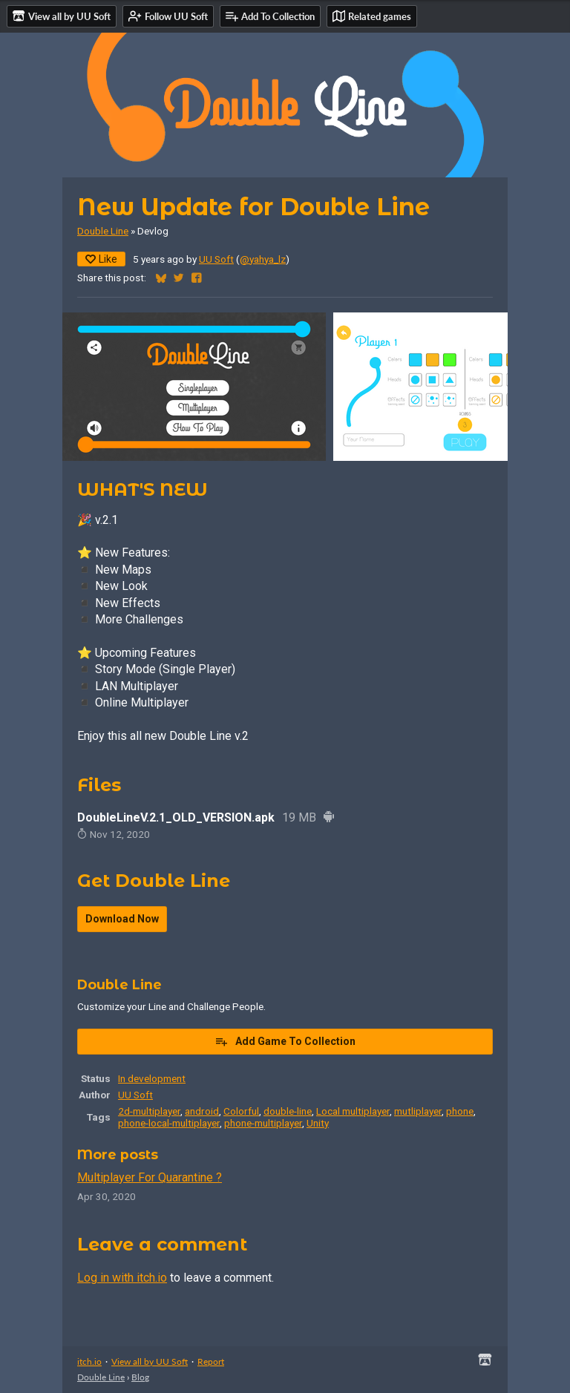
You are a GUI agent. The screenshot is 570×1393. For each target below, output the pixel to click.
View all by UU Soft (149, 1361)
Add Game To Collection (285, 1041)
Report (210, 1361)
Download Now (122, 919)
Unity (318, 1123)
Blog (140, 1377)
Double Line (102, 231)
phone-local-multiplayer (169, 1123)
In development (152, 1078)
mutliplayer (418, 1111)
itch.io (89, 1361)
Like (101, 259)
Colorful (241, 1111)
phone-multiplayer (263, 1123)
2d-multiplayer (149, 1111)
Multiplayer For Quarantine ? (149, 1177)
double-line (287, 1111)
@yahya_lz (263, 259)
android (202, 1111)
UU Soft (216, 259)
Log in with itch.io (122, 1278)
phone (460, 1111)
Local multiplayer (353, 1111)
